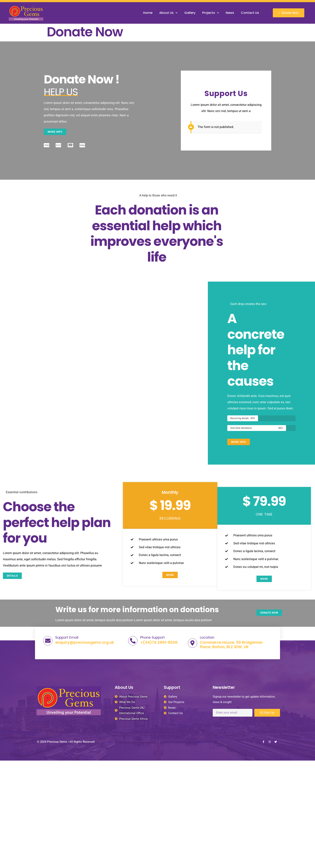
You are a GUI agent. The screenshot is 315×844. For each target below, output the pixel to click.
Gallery (189, 13)
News (230, 13)
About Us (168, 13)
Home (147, 13)
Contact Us (250, 13)
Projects (210, 13)
